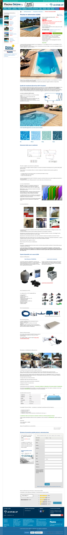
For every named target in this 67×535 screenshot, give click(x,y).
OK (62, 515)
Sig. (50, 437)
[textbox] (53, 454)
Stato (37, 458)
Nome (37, 442)
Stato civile (38, 437)
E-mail (37, 461)
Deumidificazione (35, 8)
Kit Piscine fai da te (27, 11)
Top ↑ (51, 519)
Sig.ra (47, 437)
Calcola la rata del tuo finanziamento (48, 23)
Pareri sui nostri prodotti (13, 1)
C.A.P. (37, 453)
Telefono (37, 464)
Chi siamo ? (6, 519)
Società (37, 445)
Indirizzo (37, 448)
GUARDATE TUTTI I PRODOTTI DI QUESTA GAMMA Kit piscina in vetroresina (10, 55)
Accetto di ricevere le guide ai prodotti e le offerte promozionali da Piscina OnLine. (49, 486)
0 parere (51, 29)
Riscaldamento (30, 8)
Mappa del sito (6, 1)
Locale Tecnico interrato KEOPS (47, 282)
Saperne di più (33, 529)
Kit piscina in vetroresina (38, 11)
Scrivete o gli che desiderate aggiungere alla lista (39, 471)
